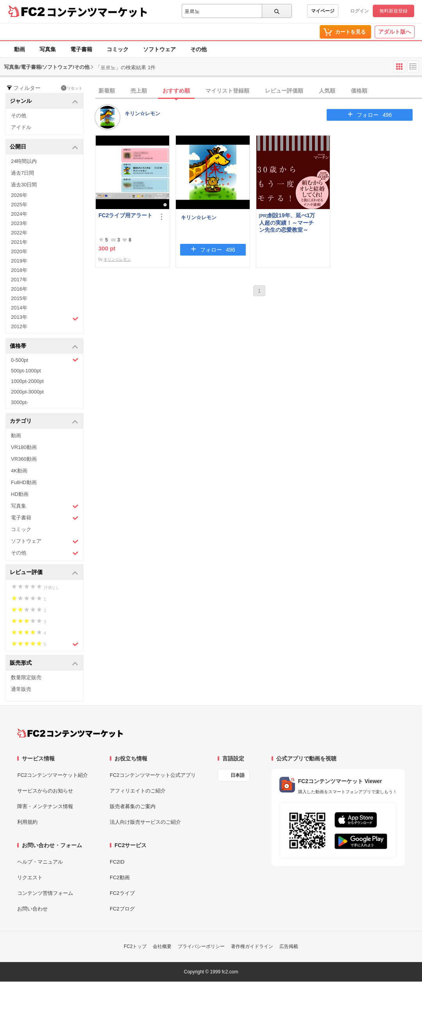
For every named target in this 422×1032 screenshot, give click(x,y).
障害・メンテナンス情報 (45, 806)
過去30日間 (24, 185)
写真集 (47, 49)
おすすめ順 (176, 91)
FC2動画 (120, 877)
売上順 (139, 91)
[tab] (258, 91)
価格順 (359, 91)
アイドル (21, 127)
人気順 (327, 91)
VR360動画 (24, 459)
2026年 (19, 195)
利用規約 (27, 822)
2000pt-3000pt (27, 392)
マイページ (322, 11)
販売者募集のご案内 (133, 806)
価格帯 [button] (44, 346)
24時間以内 (24, 161)
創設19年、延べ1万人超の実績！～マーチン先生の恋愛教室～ (287, 222)
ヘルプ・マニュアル (40, 862)
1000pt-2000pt (27, 381)
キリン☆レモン (142, 113)
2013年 (45, 318)
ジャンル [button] (44, 101)
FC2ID (117, 862)
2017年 (19, 280)
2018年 (19, 270)
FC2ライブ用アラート (125, 215)
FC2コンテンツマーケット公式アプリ (153, 775)
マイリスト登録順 (227, 91)
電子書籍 (81, 49)
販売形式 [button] (44, 663)
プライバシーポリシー (201, 946)
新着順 (106, 91)
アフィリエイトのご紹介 (138, 791)
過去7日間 (22, 173)
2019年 (19, 261)
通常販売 (21, 689)
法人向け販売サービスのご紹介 (145, 822)
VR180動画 (24, 447)
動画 (19, 49)
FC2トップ (135, 946)
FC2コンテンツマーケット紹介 (52, 775)
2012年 (19, 326)
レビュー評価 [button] (44, 572)
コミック (118, 49)
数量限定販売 (26, 677)
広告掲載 (288, 946)
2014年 (19, 308)
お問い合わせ (32, 909)
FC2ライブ (122, 893)
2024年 (19, 214)
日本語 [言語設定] (238, 775)
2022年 (19, 233)
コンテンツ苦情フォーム (45, 893)
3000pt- (19, 402)
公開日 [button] (44, 147)
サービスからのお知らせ (45, 791)
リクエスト (30, 877)
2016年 (19, 289)
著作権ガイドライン (252, 946)
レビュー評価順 (284, 91)
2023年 (19, 223)
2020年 (19, 251)
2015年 (19, 298)
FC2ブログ (122, 909)
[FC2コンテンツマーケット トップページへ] (70, 733)
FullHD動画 (24, 482)
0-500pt (45, 360)
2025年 (19, 204)
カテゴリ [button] (44, 421)
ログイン (359, 11)
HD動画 (20, 494)
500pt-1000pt (26, 371)
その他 (198, 49)
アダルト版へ (394, 32)
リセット (71, 88)
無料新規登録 (393, 11)
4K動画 (19, 471)
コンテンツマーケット (97, 11)
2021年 (19, 242)
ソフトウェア (159, 49)
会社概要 (162, 946)
